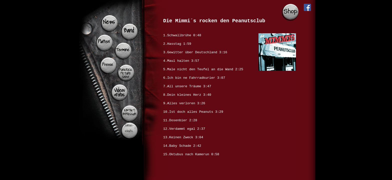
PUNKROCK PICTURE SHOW (125, 73)
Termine (122, 49)
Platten (104, 41)
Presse (107, 64)
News (108, 21)
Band (129, 30)
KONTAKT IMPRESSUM (129, 112)
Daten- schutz (128, 128)
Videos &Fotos (119, 92)
